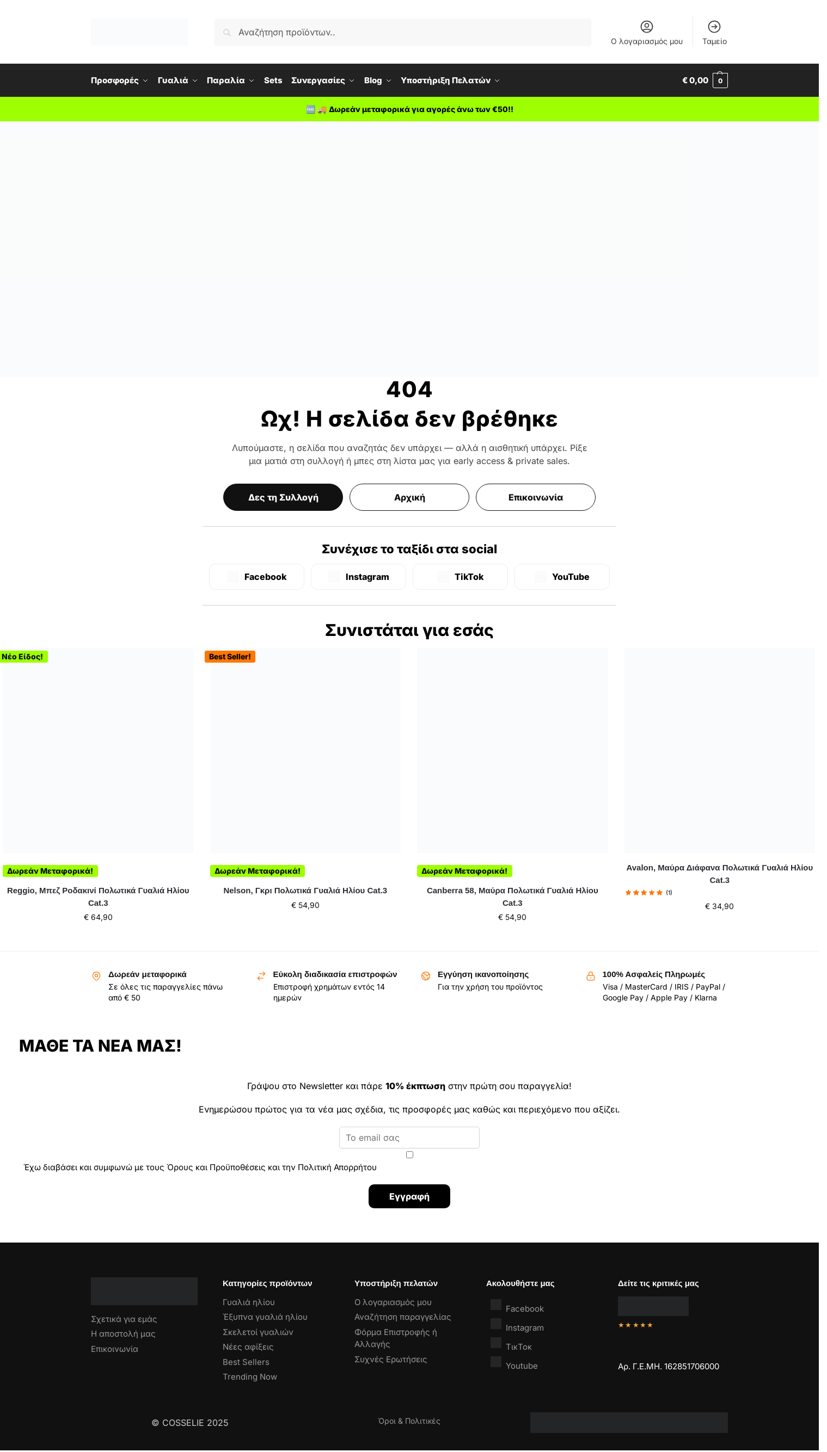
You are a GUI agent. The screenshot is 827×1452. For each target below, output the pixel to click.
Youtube (514, 1363)
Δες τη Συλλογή (283, 497)
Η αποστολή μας (123, 1334)
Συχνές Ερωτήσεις (390, 1359)
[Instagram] (358, 577)
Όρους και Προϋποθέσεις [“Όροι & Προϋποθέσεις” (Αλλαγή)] (216, 1167)
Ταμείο (714, 32)
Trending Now (250, 1376)
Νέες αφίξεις (248, 1347)
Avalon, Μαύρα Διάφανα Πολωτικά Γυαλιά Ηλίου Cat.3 (719, 874)
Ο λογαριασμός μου (647, 32)
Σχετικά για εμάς (124, 1319)
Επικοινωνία (536, 497)
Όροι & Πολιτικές (409, 1420)
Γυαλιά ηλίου (249, 1302)
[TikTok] (460, 577)
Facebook (517, 1306)
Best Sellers (246, 1362)
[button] (705, 80)
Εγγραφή (409, 1196)
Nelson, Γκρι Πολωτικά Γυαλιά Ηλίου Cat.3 (305, 890)
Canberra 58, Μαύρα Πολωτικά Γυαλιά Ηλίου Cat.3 (512, 896)
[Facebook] (256, 577)
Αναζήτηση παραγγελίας (402, 1317)
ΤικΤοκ (511, 1344)
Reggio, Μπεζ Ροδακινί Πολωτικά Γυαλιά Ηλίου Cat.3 (98, 896)
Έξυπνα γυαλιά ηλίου (265, 1317)
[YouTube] (562, 577)
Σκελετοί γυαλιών (258, 1332)
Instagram (517, 1325)
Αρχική (409, 497)
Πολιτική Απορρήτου (337, 1167)
